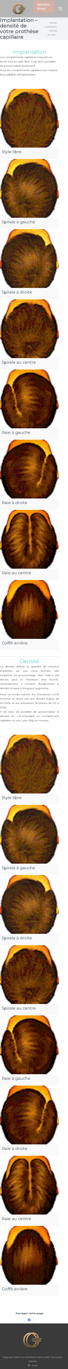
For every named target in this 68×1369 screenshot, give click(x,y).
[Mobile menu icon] (60, 9)
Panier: (44, 15)
